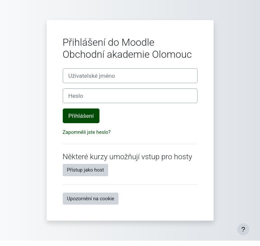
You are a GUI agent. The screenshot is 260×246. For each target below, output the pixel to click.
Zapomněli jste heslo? (87, 132)
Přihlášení (81, 115)
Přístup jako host (85, 170)
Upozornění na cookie (90, 199)
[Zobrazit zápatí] (243, 229)
